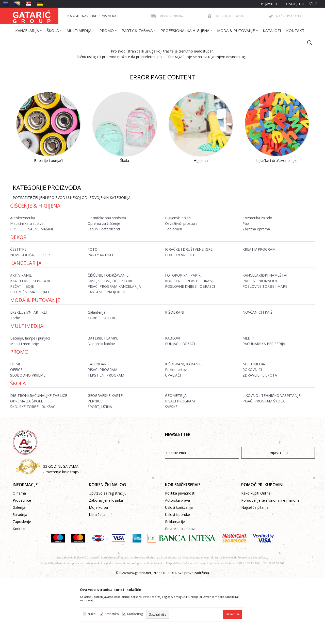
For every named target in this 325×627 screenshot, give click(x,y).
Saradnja (20, 563)
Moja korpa (98, 556)
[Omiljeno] (313, 4)
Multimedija (26, 374)
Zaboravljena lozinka (106, 549)
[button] (307, 43)
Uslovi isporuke (177, 563)
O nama (19, 542)
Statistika (112, 614)
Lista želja (97, 563)
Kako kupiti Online (256, 542)
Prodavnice (22, 549)
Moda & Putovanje (35, 349)
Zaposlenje (22, 570)
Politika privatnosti (180, 542)
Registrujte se (293, 4)
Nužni (92, 614)
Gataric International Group (32, 52)
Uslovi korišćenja (179, 556)
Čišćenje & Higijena (35, 254)
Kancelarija (26, 312)
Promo (19, 400)
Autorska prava (177, 549)
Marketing (135, 614)
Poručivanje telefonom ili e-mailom (270, 549)
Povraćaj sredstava (181, 577)
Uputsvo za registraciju (107, 542)
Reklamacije (175, 570)
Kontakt (19, 577)
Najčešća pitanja (255, 556)
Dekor (18, 286)
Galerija (19, 556)
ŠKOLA (18, 432)
